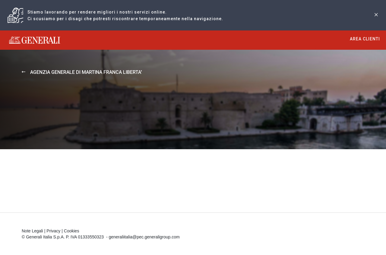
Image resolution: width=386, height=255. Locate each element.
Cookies (71, 230)
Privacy (53, 230)
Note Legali (32, 230)
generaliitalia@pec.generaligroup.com (144, 237)
